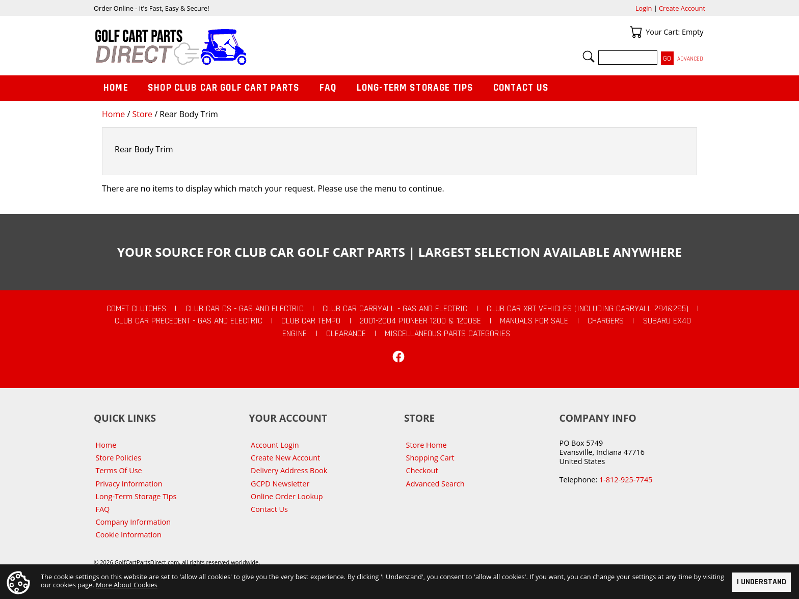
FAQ (328, 87)
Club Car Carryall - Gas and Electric (395, 308)
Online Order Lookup (287, 496)
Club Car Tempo (310, 320)
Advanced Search (435, 483)
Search (588, 56)
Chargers (606, 320)
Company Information (133, 522)
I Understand (761, 582)
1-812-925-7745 (625, 479)
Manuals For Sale (534, 320)
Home (113, 114)
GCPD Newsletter (280, 483)
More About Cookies (126, 584)
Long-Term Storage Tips (415, 87)
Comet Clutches (136, 308)
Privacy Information (129, 483)
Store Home (426, 445)
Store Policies (118, 457)
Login (643, 8)
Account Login (275, 445)
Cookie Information (129, 534)
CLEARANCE (346, 333)
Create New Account (285, 457)
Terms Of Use (119, 470)
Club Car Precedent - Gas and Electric (188, 320)
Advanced (690, 59)
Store (142, 114)
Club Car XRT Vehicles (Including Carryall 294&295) (587, 308)
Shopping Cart (430, 457)
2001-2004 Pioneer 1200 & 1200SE (420, 320)
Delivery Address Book (289, 470)
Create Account (682, 8)
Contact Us (521, 87)
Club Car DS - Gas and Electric (244, 308)
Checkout (422, 470)
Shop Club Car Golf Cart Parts (224, 87)
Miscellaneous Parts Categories (447, 333)
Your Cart (636, 32)
